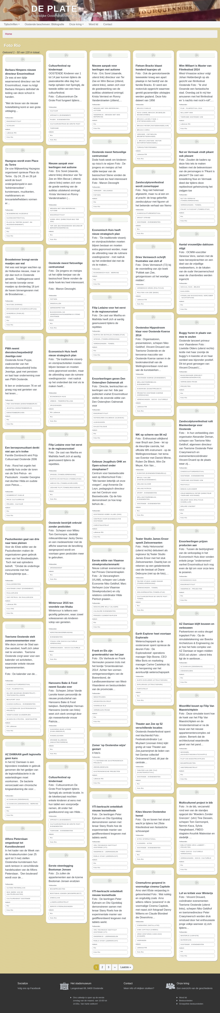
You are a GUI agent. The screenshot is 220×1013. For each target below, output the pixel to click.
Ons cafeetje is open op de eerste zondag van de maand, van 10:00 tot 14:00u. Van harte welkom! (90, 1000)
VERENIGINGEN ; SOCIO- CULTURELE (152, 399)
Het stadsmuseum (81, 983)
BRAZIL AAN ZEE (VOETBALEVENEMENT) (146, 479)
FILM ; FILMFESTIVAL (15, 689)
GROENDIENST (56, 568)
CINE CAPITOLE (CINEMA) (147, 930)
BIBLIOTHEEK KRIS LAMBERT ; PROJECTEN (193, 846)
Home (8, 34)
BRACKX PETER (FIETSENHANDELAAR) (153, 125)
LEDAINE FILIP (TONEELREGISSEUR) (65, 487)
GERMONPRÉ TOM (57, 308)
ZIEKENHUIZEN (187, 671)
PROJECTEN (186, 386)
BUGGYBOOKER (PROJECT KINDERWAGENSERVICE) (191, 376)
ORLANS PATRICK (144, 488)
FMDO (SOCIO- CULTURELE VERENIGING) (192, 852)
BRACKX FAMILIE (144, 108)
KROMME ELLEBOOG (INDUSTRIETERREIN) (59, 741)
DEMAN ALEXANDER (189, 489)
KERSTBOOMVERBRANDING (61, 632)
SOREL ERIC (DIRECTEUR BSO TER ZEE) (64, 220)
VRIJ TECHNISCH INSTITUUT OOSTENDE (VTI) (105, 846)
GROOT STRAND (143, 217)
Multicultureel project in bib (196, 802)
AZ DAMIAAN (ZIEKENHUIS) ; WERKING (22, 804)
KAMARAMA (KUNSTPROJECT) (149, 389)
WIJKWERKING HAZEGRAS (17, 213)
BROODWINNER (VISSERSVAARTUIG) (22, 309)
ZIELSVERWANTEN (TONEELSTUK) (151, 592)
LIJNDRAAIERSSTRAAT (59, 902)
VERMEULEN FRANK (102, 710)
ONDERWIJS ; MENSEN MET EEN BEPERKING (107, 116)
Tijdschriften (11, 24)
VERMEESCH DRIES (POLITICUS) (150, 288)
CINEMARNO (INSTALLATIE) (148, 925)
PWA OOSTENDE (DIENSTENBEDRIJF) (22, 404)
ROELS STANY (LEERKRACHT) (106, 856)
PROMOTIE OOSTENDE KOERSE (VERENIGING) (150, 394)
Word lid (93, 24)
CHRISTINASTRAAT (101, 525)
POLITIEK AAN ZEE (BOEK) (148, 292)
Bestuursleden (185, 1000)
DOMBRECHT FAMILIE (15, 495)
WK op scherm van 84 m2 (151, 434)
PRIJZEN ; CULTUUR (15, 504)
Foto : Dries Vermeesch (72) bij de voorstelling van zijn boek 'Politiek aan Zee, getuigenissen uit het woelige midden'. (153, 273)
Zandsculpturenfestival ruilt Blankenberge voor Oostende (196, 425)
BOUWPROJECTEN (57, 889)
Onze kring (75, 24)
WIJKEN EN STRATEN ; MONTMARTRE (22, 719)
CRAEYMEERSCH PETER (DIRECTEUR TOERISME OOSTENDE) (196, 494)
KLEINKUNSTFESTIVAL (16, 218)
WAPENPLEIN (186, 940)
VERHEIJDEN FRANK (189, 382)
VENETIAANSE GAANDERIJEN (19, 715)
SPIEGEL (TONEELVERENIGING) (63, 474)
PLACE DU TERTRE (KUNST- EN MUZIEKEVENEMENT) (19, 223)
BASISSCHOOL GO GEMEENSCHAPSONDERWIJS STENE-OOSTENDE (65, 314)
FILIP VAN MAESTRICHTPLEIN (193, 759)
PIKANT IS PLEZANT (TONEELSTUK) (195, 209)
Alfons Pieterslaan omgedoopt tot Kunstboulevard (16, 843)
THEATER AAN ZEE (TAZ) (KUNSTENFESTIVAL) (147, 771)
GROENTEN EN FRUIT (102, 701)
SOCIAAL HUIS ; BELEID (190, 287)
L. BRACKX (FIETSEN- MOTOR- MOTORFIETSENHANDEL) (149, 142)
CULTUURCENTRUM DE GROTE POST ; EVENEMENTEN (65, 825)
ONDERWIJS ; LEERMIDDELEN (106, 852)
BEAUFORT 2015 (13, 699)
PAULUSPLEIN (12, 593)
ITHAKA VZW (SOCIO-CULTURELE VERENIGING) (63, 642)
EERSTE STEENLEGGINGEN (61, 906)
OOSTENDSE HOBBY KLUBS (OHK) (108, 514)
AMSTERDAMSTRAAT (189, 767)
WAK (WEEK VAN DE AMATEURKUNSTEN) (15, 893)
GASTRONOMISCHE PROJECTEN (107, 771)
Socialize (23, 983)
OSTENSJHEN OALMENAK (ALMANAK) (109, 418)
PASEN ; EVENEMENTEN (60, 119)
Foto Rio (10, 137)
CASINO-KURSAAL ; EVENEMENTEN (21, 704)
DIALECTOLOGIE (100, 426)
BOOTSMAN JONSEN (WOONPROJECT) (65, 893)
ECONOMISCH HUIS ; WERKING (106, 272)
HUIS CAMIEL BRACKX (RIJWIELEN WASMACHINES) (151, 114)
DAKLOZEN (185, 291)
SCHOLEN (11, 125)
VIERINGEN (141, 940)
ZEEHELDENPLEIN (101, 767)
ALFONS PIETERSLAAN (16, 888)
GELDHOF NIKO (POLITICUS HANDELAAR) (192, 501)
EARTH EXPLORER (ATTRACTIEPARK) (152, 680)
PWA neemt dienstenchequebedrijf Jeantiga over (19, 352)
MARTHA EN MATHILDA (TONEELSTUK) (65, 479)
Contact (107, 24)
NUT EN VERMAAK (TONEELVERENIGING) (190, 199)
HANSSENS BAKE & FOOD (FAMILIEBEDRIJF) (60, 730)
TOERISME (54, 128)
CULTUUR (54, 111)
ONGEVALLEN (55, 303)
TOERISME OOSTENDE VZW (192, 117)
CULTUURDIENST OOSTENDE (18, 898)
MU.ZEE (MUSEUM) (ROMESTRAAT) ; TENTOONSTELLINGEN (21, 694)
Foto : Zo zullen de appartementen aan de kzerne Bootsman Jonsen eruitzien (66, 877)
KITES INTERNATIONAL (146, 839)
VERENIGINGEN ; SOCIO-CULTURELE (65, 648)
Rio (8, 231)
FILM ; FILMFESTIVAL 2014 (191, 108)
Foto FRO (10, 609)
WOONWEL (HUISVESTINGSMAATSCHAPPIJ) (194, 753)
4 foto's (96, 753)
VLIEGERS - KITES (144, 843)
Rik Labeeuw (12, 726)
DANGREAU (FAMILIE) (15, 313)
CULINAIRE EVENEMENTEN (105, 611)
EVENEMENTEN (56, 637)
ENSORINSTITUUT (14, 121)
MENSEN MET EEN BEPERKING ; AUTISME (63, 209)
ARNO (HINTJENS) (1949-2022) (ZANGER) (149, 935)
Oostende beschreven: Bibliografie (44, 24)
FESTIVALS (185, 484)
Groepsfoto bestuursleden (191, 1004)
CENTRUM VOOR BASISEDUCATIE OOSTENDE (107, 520)
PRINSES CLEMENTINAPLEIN (105, 615)
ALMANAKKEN (99, 422)
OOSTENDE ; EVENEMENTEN (148, 222)
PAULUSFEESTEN (14, 584)
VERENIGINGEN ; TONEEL (104, 343)
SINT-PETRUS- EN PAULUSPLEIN (20, 597)
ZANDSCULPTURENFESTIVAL (18, 684)
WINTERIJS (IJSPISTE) (190, 935)
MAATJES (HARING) (14, 304)
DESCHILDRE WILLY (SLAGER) (106, 607)
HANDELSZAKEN (56, 735)
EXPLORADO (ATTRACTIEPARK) (150, 684)
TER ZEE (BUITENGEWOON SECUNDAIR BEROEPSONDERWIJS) (66, 227)
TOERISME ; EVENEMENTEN (61, 830)
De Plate (54, 9)
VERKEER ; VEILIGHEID (103, 190)
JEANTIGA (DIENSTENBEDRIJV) (19, 408)
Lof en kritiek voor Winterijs (196, 893)
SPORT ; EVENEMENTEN (147, 493)
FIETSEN (53, 299)
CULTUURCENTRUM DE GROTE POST (65, 124)
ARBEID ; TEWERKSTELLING (61, 401)
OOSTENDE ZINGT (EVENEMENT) (20, 588)
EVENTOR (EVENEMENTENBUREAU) (151, 473)
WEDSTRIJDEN (100, 697)
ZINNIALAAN (55, 898)
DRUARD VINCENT (188, 506)
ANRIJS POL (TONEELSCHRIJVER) (64, 483)
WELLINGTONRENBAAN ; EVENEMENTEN (147, 383)
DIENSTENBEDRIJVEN (15, 412)
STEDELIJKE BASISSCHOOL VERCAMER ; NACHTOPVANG (197, 297)
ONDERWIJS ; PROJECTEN (191, 589)
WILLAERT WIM (187, 112)
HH (182, 951)
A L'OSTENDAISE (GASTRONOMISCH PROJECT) (21, 709)
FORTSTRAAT (142, 689)
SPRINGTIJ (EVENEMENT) (60, 115)
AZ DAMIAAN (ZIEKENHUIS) (18, 799)
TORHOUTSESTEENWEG (147, 147)
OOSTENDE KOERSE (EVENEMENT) (151, 378)
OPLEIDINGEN (55, 405)
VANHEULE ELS (100, 705)
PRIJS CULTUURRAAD (15, 499)
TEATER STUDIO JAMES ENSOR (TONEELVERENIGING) (150, 582)
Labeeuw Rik (12, 133)
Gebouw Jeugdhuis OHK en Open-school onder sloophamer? (109, 465)
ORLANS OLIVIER (144, 484)
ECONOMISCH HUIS (58, 396)
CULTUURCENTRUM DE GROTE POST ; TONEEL (152, 597)
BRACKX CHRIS (143, 130)
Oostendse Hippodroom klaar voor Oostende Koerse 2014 (153, 331)
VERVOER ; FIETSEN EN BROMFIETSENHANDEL (147, 135)
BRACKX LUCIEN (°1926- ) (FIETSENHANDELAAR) (147, 120)
